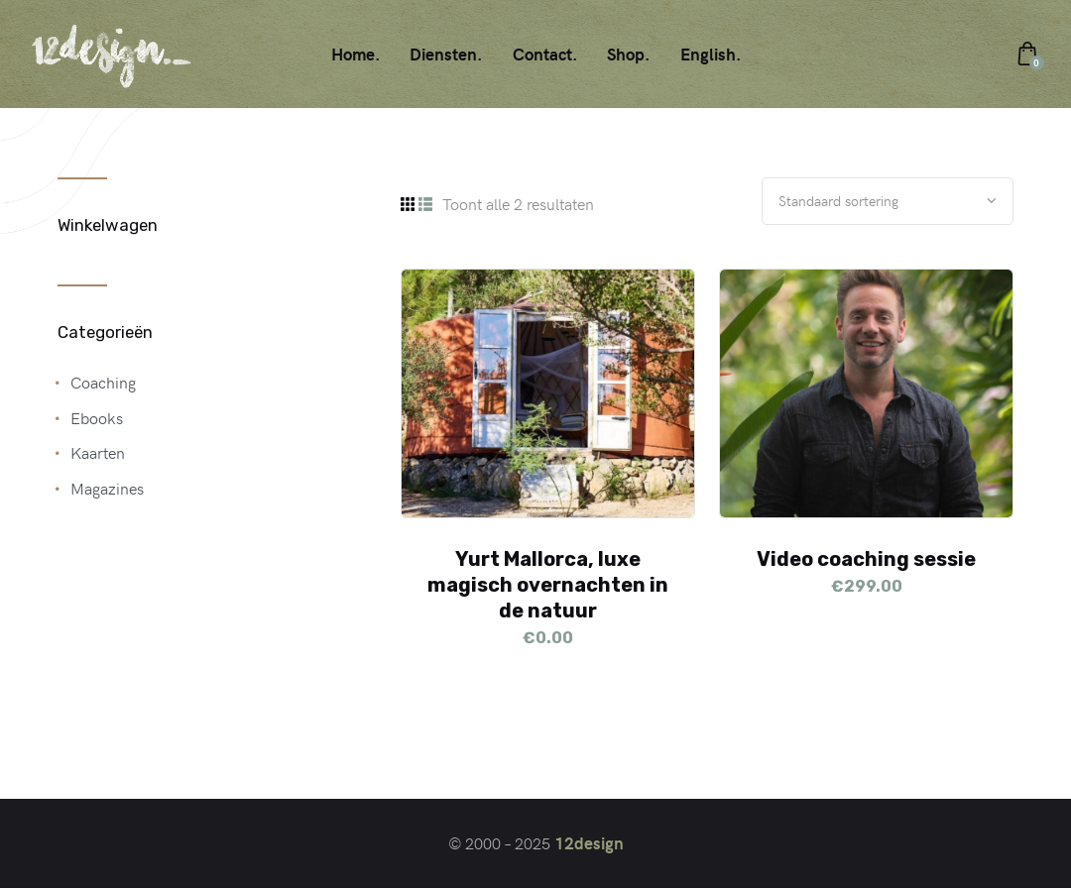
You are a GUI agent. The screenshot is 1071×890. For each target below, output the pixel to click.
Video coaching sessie (866, 561)
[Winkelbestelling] (878, 202)
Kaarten (97, 452)
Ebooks (96, 417)
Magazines (107, 488)
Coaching (103, 381)
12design (589, 845)
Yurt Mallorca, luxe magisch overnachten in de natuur (547, 586)
